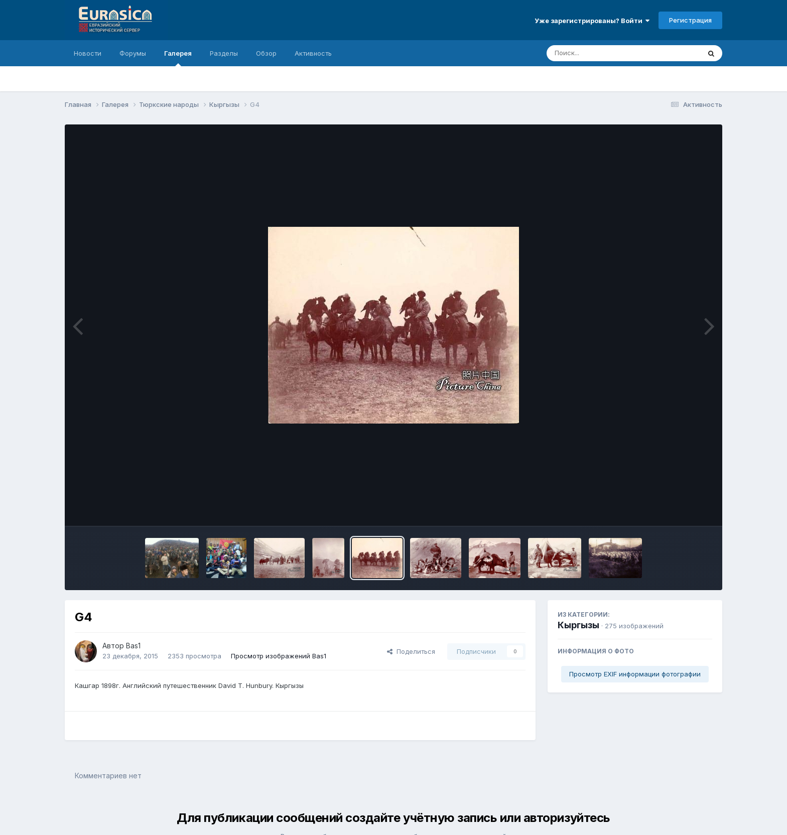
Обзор (266, 53)
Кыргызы (578, 625)
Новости (87, 53)
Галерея (178, 57)
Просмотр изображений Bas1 (278, 656)
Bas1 (133, 645)
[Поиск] (604, 53)
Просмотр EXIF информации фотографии (635, 674)
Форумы (132, 53)
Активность (313, 53)
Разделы (224, 53)
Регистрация (690, 20)
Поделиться (411, 651)
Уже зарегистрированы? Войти (592, 21)
